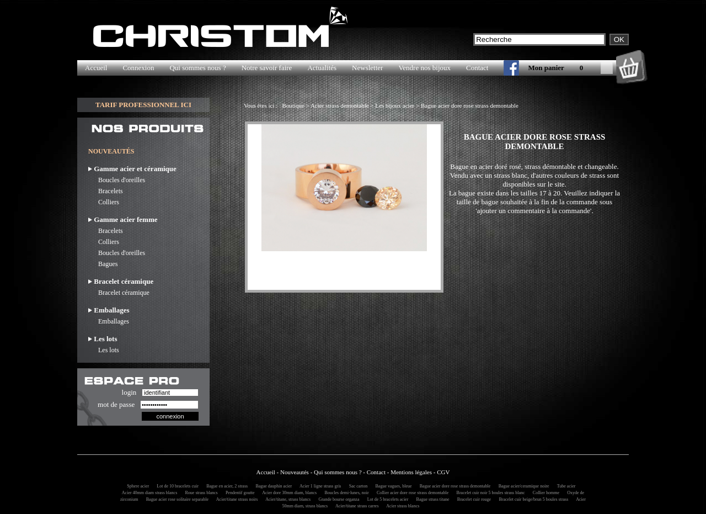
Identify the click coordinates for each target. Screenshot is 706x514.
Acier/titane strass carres (355, 506)
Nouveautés (294, 472)
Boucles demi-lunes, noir (344, 492)
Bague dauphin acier (272, 486)
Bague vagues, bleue (392, 486)
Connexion (138, 67)
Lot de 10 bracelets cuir (176, 486)
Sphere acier (136, 486)
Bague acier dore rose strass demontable (469, 105)
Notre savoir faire (267, 67)
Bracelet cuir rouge (472, 499)
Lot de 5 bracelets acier (386, 499)
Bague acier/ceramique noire (522, 486)
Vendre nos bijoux (424, 67)
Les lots (103, 350)
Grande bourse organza (337, 499)
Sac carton (357, 486)
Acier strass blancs (401, 506)
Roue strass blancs (200, 492)
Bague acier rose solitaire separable (175, 499)
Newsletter (367, 67)
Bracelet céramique (118, 292)
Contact (477, 67)
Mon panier (546, 67)
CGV (443, 472)
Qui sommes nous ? (197, 67)
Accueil (96, 67)
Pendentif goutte (238, 492)
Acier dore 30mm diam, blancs (288, 492)
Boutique (293, 105)
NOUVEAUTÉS (111, 151)
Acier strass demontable (340, 105)
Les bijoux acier (394, 105)
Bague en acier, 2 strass (225, 486)
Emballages (108, 321)
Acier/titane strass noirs (235, 499)
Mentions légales (411, 472)
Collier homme (544, 492)
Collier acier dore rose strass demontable (410, 492)
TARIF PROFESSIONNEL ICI (143, 104)
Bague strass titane (431, 499)
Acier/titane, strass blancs (287, 499)
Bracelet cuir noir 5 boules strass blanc (489, 492)
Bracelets (105, 191)
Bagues (102, 264)
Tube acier (565, 486)
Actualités (321, 67)
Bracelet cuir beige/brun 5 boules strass (531, 499)
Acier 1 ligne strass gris (318, 486)
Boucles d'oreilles (116, 180)
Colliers (103, 202)
